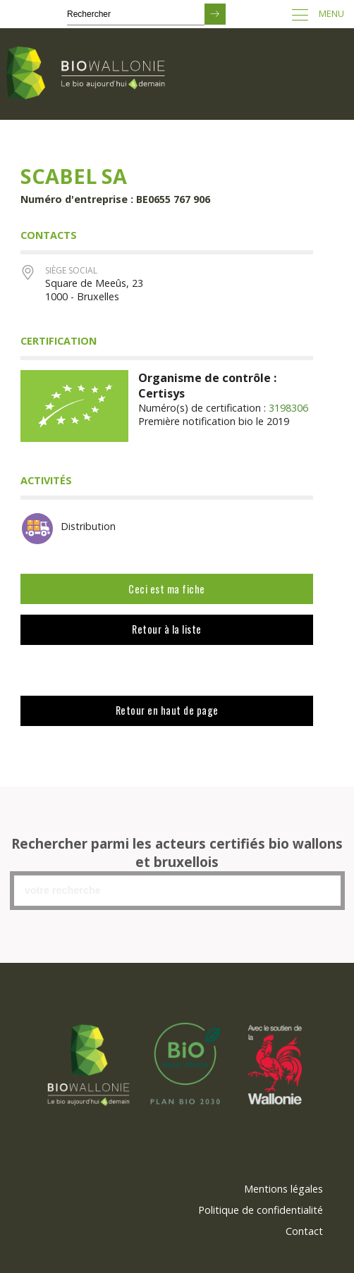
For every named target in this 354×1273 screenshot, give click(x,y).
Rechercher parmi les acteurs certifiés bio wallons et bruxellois (177, 853)
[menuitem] (283, 1189)
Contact (304, 1231)
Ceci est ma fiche (166, 589)
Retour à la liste (167, 629)
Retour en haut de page (167, 710)
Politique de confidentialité (260, 1210)
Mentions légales (283, 1188)
